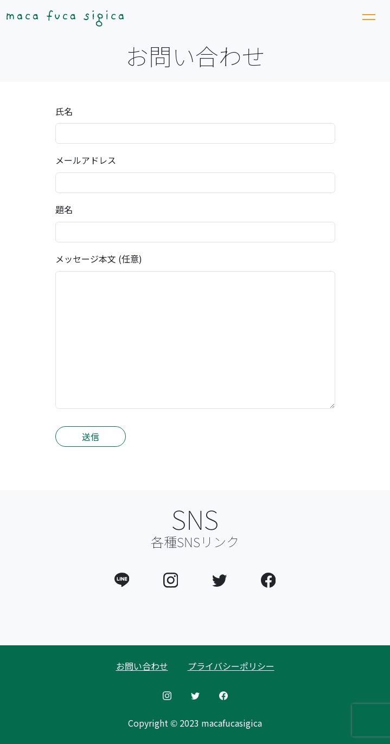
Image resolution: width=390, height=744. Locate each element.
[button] (122, 578)
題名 (64, 209)
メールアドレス (85, 159)
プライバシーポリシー (231, 665)
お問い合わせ (142, 665)
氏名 (64, 111)
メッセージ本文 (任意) (98, 258)
